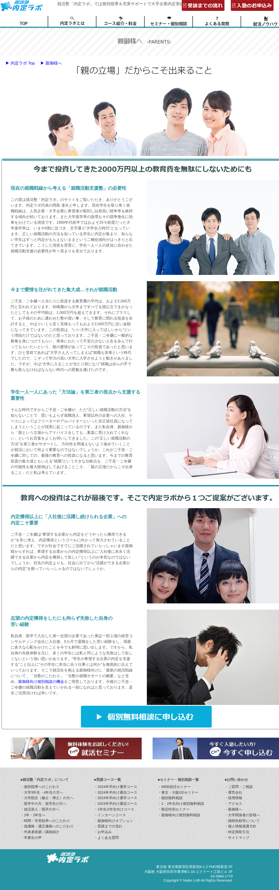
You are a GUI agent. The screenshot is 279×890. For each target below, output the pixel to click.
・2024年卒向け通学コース (115, 787)
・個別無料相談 (170, 798)
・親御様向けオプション (113, 821)
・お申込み (103, 832)
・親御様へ (233, 809)
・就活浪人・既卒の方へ (39, 809)
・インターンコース (110, 815)
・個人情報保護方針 (240, 826)
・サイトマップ (237, 838)
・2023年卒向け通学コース (115, 798)
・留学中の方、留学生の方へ (43, 804)
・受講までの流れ (108, 826)
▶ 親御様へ (51, 63)
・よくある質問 (106, 838)
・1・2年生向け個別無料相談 (181, 804)
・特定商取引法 (237, 832)
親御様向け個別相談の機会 (41, 681)
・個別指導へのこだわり (39, 787)
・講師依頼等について (242, 821)
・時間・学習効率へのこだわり (45, 821)
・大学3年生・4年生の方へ (41, 792)
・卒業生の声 (31, 838)
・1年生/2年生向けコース (114, 809)
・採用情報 (233, 798)
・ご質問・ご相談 (239, 787)
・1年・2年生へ (33, 815)
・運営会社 (233, 792)
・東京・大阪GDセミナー (178, 792)
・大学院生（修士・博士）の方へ (47, 798)
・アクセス (233, 804)
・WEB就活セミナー (174, 787)
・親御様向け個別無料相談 (179, 815)
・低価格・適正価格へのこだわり (47, 826)
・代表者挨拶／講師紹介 (39, 832)
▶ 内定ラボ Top (20, 63)
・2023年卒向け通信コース (115, 804)
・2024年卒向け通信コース (115, 792)
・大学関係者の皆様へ (242, 815)
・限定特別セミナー (174, 809)
